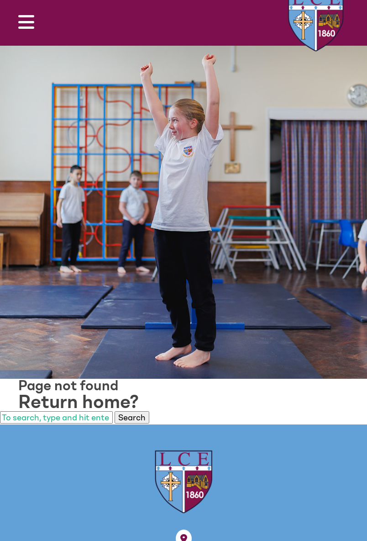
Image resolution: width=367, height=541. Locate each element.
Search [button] (132, 417)
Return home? (78, 402)
